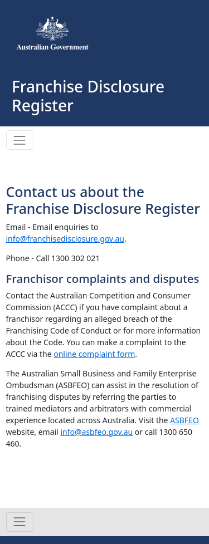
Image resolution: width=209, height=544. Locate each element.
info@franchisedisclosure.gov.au (65, 238)
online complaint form (94, 354)
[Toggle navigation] (19, 140)
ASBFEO (184, 420)
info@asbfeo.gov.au (96, 432)
